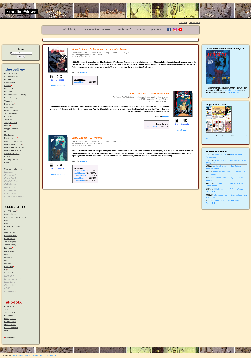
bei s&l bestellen (58, 86)
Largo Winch (9, 251)
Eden (6, 229)
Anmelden (183, 23)
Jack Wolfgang (10, 242)
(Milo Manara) (9, 187)
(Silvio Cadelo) (10, 193)
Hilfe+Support (38, 355)
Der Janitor (8, 89)
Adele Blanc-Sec (10, 73)
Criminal (7, 86)
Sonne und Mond (11, 328)
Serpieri (7, 157)
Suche (21, 49)
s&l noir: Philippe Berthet (14, 147)
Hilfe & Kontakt (194, 23)
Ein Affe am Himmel (12, 226)
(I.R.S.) (7, 288)
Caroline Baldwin (11, 214)
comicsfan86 (79, 180)
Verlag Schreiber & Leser (21, 355)
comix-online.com (220, 166)
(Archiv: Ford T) (10, 178)
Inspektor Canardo (11, 110)
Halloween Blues (10, 236)
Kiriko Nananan (10, 322)
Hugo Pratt (8, 107)
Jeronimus (8, 119)
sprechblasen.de (219, 183)
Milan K (7, 254)
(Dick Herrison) (10, 285)
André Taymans (10, 211)
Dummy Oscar (10, 319)
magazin (83, 72)
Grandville (8, 101)
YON (6, 309)
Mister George (10, 260)
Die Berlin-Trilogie (11, 98)
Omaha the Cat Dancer (13, 141)
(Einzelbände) (9, 291)
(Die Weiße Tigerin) (12, 181)
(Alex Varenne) (10, 175)
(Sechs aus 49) (10, 190)
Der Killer (8, 92)
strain (6, 331)
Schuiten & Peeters (11, 154)
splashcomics (218, 201)
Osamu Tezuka (10, 325)
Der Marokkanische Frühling (15, 95)
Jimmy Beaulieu (10, 123)
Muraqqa (7, 263)
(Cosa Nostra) (9, 282)
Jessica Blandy (10, 245)
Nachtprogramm (10, 138)
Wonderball (8, 273)
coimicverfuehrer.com (221, 172)
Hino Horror (8, 315)
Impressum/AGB (50, 355)
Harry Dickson (9, 239)
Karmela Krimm (10, 116)
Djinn (6, 220)
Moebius (7, 132)
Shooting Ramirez (11, 160)
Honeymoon (9, 104)
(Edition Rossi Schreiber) (14, 196)
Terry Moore (9, 166)
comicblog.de (79, 82)
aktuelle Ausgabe (231, 90)
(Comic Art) (8, 172)
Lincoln (7, 126)
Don (6, 223)
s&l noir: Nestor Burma (13, 144)
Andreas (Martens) (11, 76)
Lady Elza (8, 248)
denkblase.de (79, 173)
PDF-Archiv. (234, 92)
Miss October (9, 257)
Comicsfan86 (79, 171)
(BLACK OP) (9, 276)
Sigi (5, 270)
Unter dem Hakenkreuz (13, 169)
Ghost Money (9, 232)
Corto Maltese (9, 82)
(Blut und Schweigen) (12, 279)
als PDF (209, 138)
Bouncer (7, 79)
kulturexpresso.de (220, 195)
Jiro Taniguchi (9, 312)
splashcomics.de (219, 154)
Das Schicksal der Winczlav (15, 217)
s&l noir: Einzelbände (12, 150)
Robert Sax (8, 267)
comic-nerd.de (80, 175)
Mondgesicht (9, 135)
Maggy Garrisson (11, 129)
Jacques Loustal (10, 113)
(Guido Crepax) (10, 184)
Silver (6, 163)
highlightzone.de (219, 189)
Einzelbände (9, 306)
